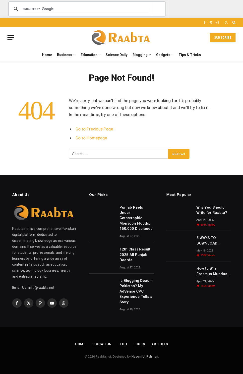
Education (89, 55)
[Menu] (10, 37)
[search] (86, 9)
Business (64, 55)
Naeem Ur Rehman (144, 356)
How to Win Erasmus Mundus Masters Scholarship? (211, 271)
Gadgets (163, 55)
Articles (159, 344)
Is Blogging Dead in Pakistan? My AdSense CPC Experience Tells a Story (137, 291)
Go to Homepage (91, 138)
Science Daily (116, 55)
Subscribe (222, 37)
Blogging (140, 55)
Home (47, 55)
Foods (139, 344)
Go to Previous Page (94, 129)
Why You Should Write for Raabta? (211, 210)
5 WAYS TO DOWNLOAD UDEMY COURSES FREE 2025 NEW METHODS (211, 241)
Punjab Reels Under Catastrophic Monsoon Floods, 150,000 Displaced (136, 218)
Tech (122, 344)
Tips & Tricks (190, 55)
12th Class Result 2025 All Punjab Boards (135, 254)
